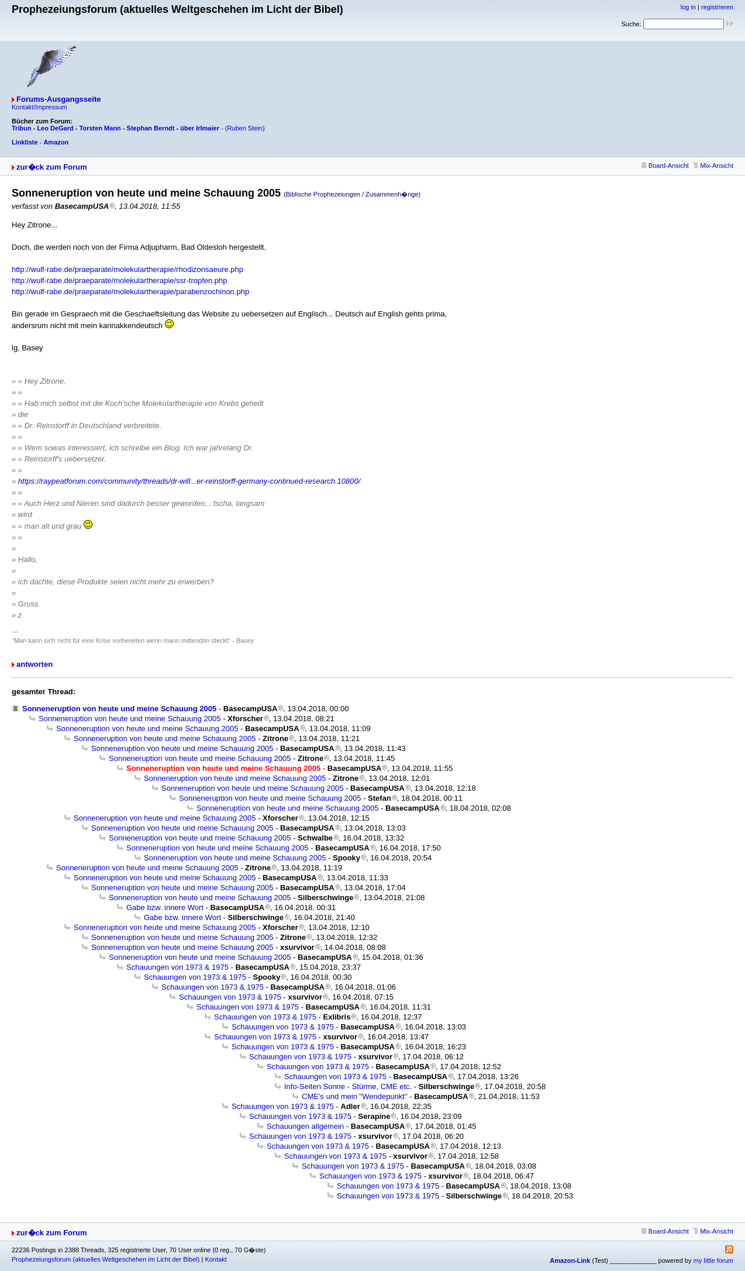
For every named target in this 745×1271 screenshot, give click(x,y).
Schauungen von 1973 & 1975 (177, 967)
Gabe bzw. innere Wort (165, 907)
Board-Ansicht (665, 165)
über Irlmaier (199, 128)
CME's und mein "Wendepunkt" (355, 1096)
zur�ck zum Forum (51, 167)
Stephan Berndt (151, 128)
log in (688, 7)
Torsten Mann (100, 128)
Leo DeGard (55, 128)
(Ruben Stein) (245, 128)
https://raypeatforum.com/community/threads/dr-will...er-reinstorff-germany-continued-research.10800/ (189, 481)
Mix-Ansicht (713, 165)
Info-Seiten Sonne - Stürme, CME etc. (348, 1086)
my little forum (713, 1260)
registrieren (717, 7)
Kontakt (215, 1259)
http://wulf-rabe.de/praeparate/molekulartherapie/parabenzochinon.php (130, 291)
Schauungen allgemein (305, 1126)
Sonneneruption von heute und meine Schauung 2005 (119, 708)
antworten (34, 664)
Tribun (22, 128)
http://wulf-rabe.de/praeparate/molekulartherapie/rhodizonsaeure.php (127, 269)
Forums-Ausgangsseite (58, 99)
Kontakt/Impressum (39, 107)
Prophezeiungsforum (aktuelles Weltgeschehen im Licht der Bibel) (105, 1259)
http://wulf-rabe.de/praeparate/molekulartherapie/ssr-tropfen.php (119, 280)
